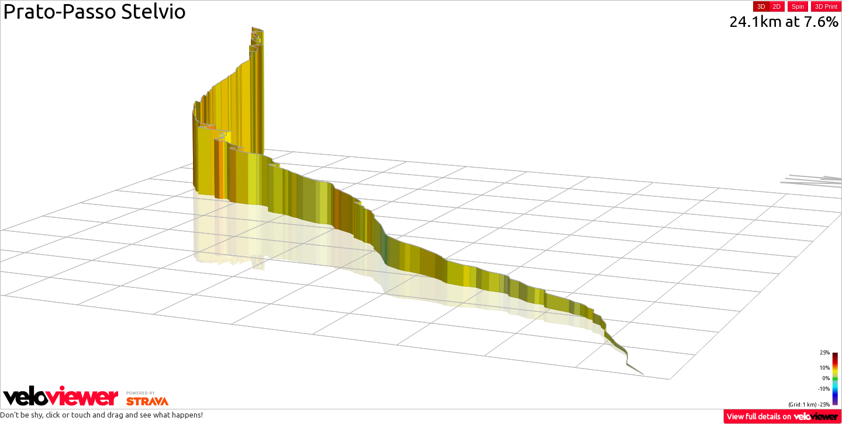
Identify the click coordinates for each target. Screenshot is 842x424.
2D (777, 6)
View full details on (783, 416)
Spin (798, 6)
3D (761, 6)
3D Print (826, 6)
